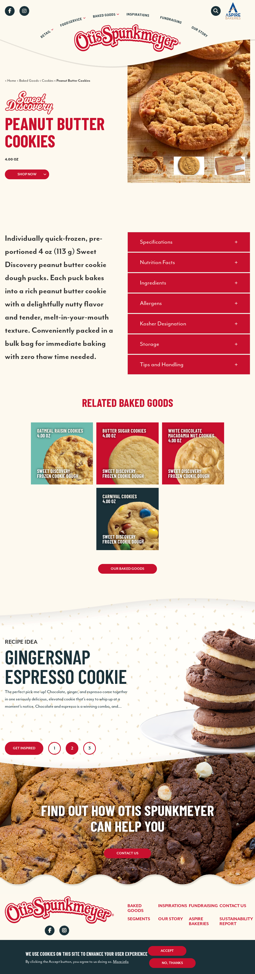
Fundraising (203, 905)
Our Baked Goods (127, 569)
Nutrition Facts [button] (157, 262)
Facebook (10, 11)
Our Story (170, 919)
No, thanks (172, 963)
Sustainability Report (236, 921)
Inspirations (172, 905)
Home (11, 81)
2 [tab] (72, 748)
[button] (56, 174)
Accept (167, 951)
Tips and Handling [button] (161, 364)
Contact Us (127, 854)
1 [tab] (54, 748)
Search (216, 11)
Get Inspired (24, 748)
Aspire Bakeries (199, 921)
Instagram (24, 11)
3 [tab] (89, 748)
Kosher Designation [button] (163, 324)
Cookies (47, 81)
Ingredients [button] (153, 283)
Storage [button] (149, 344)
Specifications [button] (156, 242)
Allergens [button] (151, 303)
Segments (139, 919)
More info (121, 961)
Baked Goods (29, 81)
